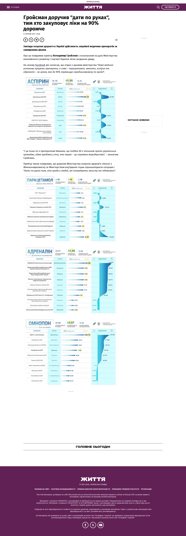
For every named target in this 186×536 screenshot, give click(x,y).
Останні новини (138, 120)
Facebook (40, 65)
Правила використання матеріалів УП (93, 489)
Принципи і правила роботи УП (125, 489)
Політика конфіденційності (63, 489)
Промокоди (146, 489)
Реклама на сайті (41, 489)
